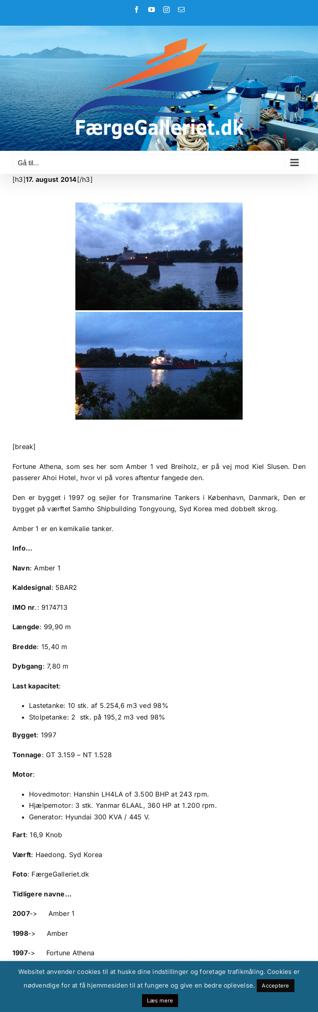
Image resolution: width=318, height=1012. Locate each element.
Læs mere (160, 1000)
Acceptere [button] (275, 985)
